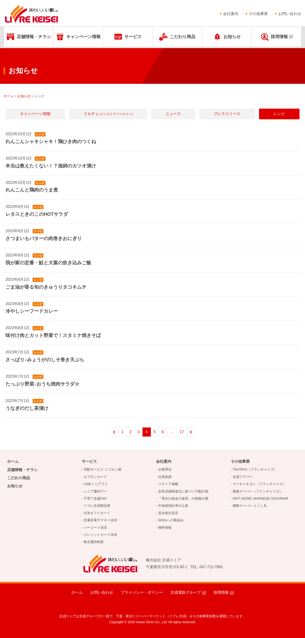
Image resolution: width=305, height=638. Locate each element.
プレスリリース (227, 114)
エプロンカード (95, 477)
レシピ (279, 114)
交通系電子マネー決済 (100, 520)
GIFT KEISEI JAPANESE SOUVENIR (260, 498)
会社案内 (230, 14)
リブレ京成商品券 (97, 505)
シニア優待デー (95, 491)
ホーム (13, 461)
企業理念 (165, 469)
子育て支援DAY (95, 498)
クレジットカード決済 (100, 535)
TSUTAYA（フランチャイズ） (255, 469)
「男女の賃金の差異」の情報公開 (183, 498)
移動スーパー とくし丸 (250, 505)
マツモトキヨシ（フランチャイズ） (259, 484)
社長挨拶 (165, 477)
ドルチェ (108, 114)
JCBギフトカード (97, 513)
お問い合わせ (289, 14)
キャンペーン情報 (83, 36)
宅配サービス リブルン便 (102, 469)
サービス (133, 36)
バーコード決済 (95, 527)
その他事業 (258, 14)
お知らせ (232, 36)
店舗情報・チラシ (34, 36)
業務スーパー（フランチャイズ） (258, 491)
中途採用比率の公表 (173, 505)
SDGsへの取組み (171, 520)
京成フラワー (243, 477)
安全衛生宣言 (168, 513)
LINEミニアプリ (96, 484)
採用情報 (279, 36)
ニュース (173, 114)
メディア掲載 (168, 484)
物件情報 (165, 527)
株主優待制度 (94, 542)
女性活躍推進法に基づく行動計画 (183, 491)
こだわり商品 (182, 36)
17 (181, 432)
